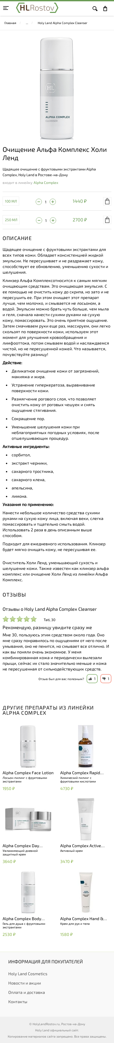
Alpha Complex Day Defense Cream (21, 846)
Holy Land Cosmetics (27, 973)
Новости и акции (24, 982)
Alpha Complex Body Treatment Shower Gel (24, 919)
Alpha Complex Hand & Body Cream (81, 919)
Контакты (17, 1001)
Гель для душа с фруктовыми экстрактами (24, 925)
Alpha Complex (46, 182)
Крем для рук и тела (75, 923)
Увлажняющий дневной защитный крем (20, 852)
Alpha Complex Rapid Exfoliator (80, 773)
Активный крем (71, 850)
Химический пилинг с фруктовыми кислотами (78, 779)
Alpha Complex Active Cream (80, 846)
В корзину (107, 201)
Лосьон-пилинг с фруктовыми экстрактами (25, 779)
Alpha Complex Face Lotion (28, 772)
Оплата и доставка (26, 992)
